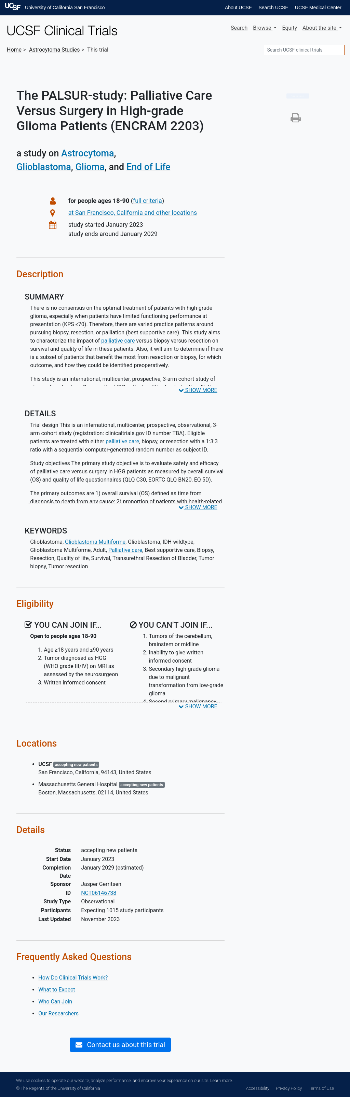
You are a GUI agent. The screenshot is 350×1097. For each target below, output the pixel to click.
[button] (296, 119)
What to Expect (56, 989)
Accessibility (257, 1088)
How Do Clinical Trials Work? (73, 977)
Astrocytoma (87, 153)
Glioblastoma (43, 167)
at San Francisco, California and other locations (132, 212)
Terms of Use (321, 1088)
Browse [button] (262, 28)
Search (239, 28)
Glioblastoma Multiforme (95, 542)
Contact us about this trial (120, 1045)
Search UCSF (273, 7)
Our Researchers (58, 1013)
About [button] (320, 28)
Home (14, 49)
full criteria (147, 200)
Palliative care (125, 550)
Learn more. (221, 1080)
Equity (289, 28)
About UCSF (238, 7)
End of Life (148, 167)
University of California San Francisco (65, 7)
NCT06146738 (98, 893)
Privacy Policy (289, 1088)
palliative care (118, 340)
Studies (54, 49)
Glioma (89, 167)
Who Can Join (55, 1001)
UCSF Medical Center (318, 7)
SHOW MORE (197, 390)
